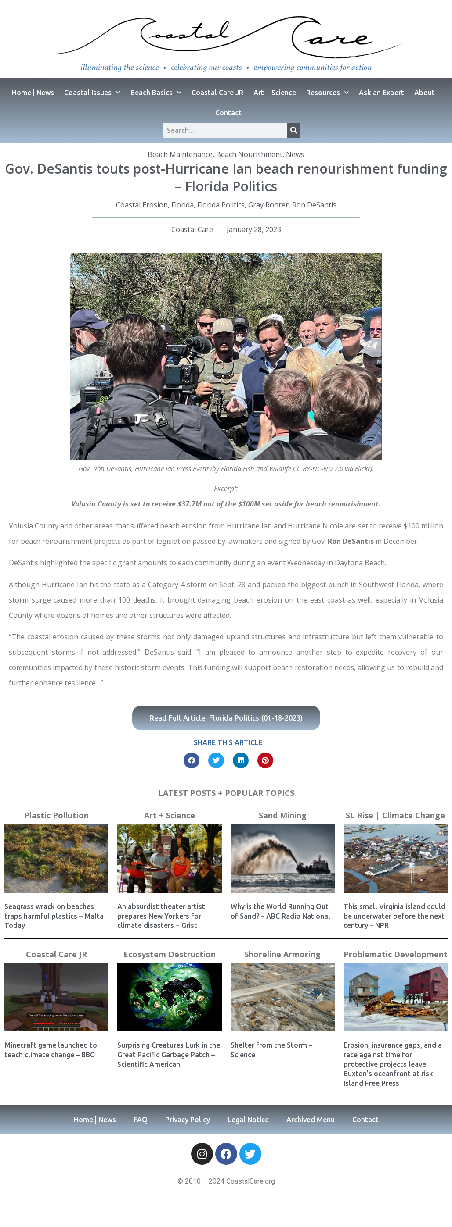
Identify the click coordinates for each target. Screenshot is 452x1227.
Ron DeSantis (314, 205)
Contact (228, 113)
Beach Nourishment (249, 154)
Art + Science (274, 92)
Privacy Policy (187, 1120)
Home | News (33, 92)
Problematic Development (396, 954)
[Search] (293, 130)
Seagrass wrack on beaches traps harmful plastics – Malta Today (54, 915)
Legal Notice (248, 1120)
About (424, 92)
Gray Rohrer (268, 205)
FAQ (141, 1120)
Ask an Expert (381, 92)
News (295, 154)
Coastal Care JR (217, 92)
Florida (182, 205)
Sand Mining (283, 815)
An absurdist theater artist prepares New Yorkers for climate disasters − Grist (161, 915)
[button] (191, 760)
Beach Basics (155, 92)
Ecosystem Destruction (169, 954)
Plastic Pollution (56, 815)
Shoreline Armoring (282, 954)
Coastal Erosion (142, 205)
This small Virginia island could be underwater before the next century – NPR (394, 915)
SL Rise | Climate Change (395, 815)
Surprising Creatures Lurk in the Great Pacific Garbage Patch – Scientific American (168, 1054)
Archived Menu (310, 1120)
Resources (327, 92)
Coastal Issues (92, 92)
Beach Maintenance (180, 154)
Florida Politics (221, 205)
